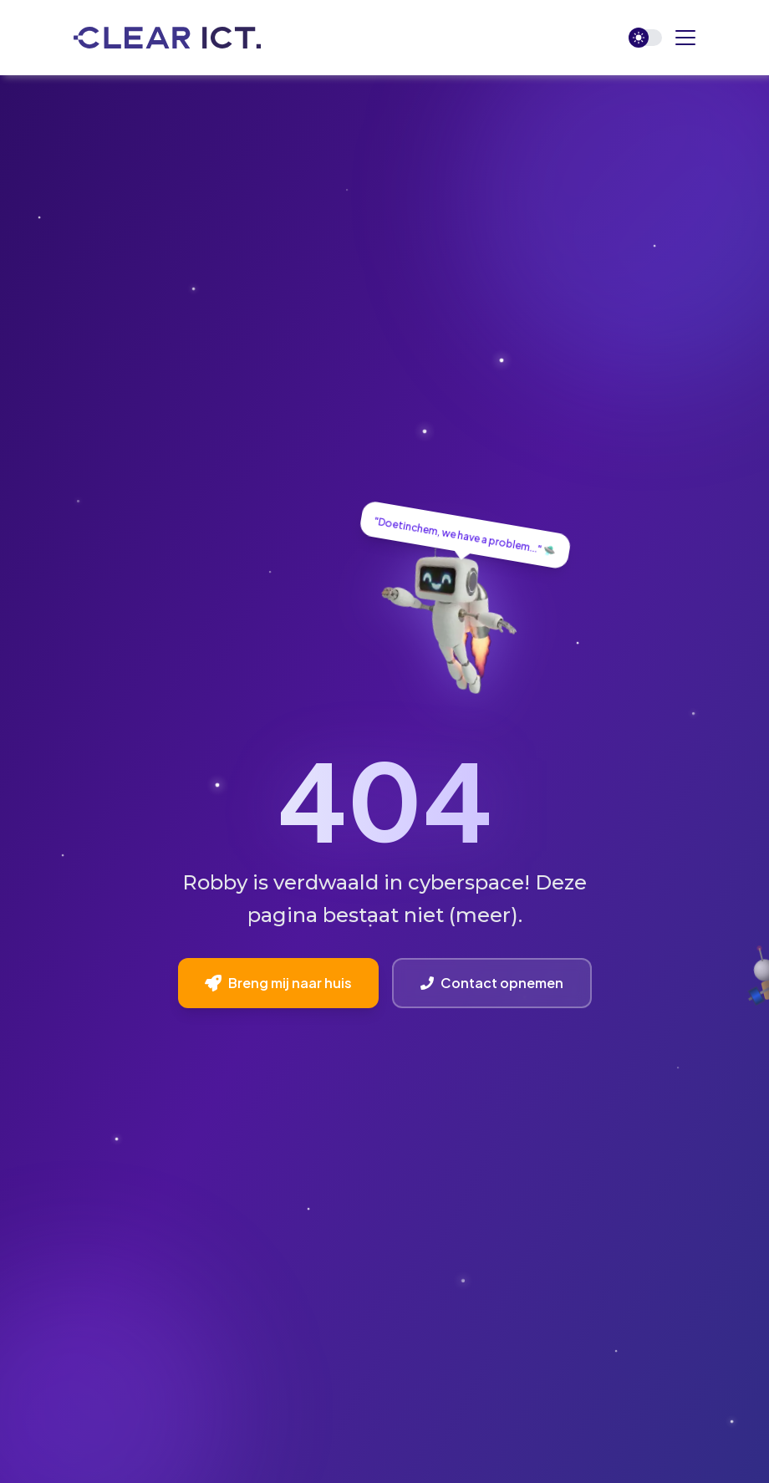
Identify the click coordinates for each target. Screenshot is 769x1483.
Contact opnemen (491, 982)
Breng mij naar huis (278, 982)
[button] (685, 37)
